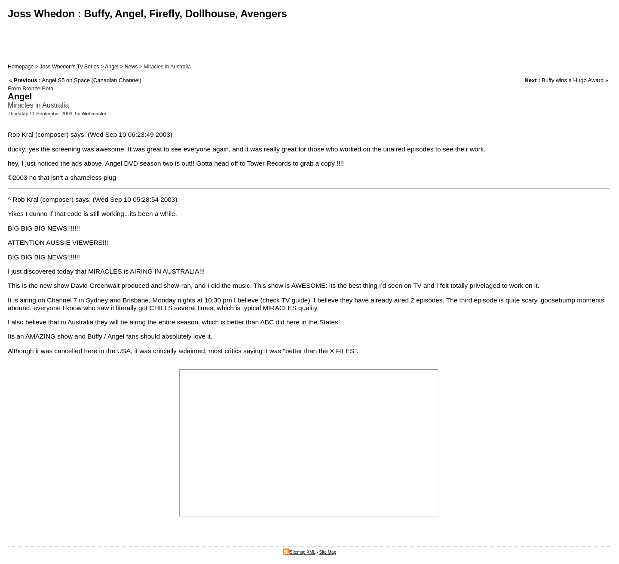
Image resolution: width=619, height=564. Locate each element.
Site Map (327, 552)
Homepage (21, 67)
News (131, 67)
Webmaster (94, 113)
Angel (112, 67)
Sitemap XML (299, 552)
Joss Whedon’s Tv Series (69, 67)
